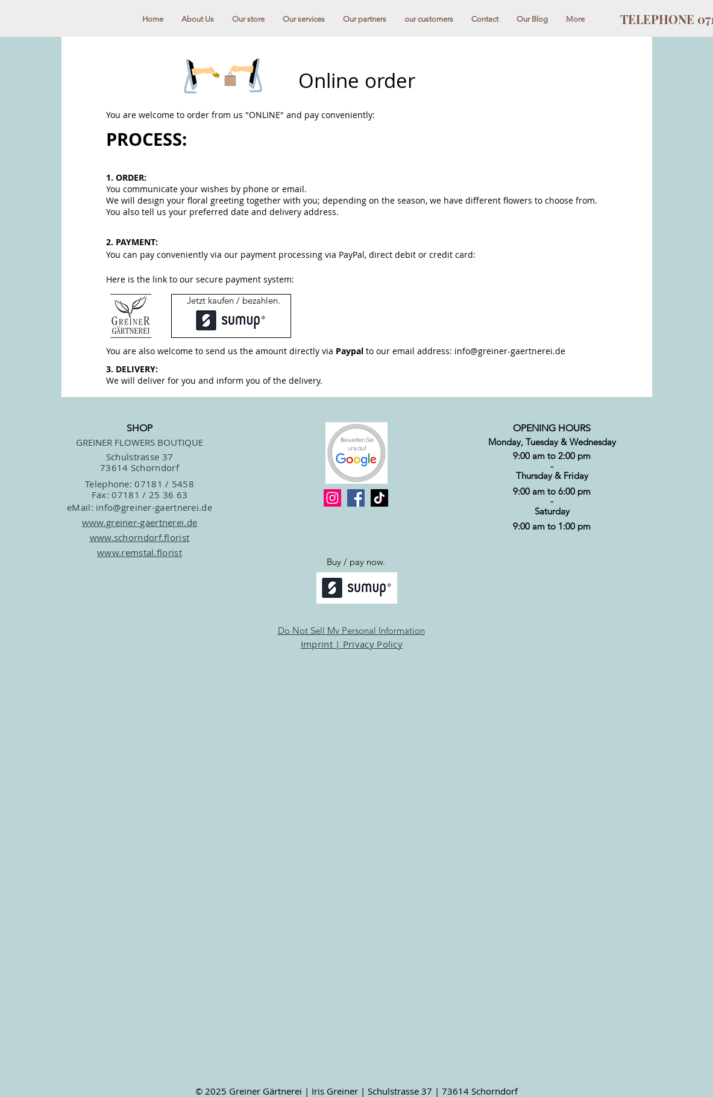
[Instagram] (332, 498)
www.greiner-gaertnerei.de (140, 522)
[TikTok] (379, 498)
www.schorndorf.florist (140, 537)
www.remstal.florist (139, 552)
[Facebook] (356, 498)
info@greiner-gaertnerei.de (509, 351)
